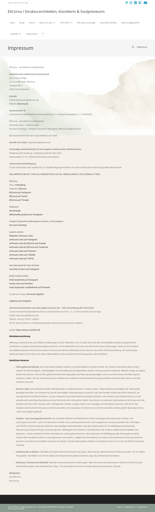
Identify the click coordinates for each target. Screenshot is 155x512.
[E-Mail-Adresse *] (97, 257)
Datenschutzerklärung (51, 281)
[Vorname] (97, 245)
